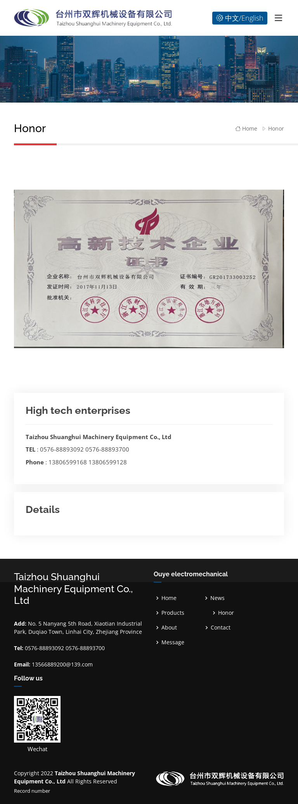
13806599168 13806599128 (88, 462)
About (169, 627)
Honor (276, 128)
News (217, 598)
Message (172, 642)
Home (246, 128)
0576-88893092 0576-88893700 (84, 449)
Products (172, 613)
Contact (220, 627)
